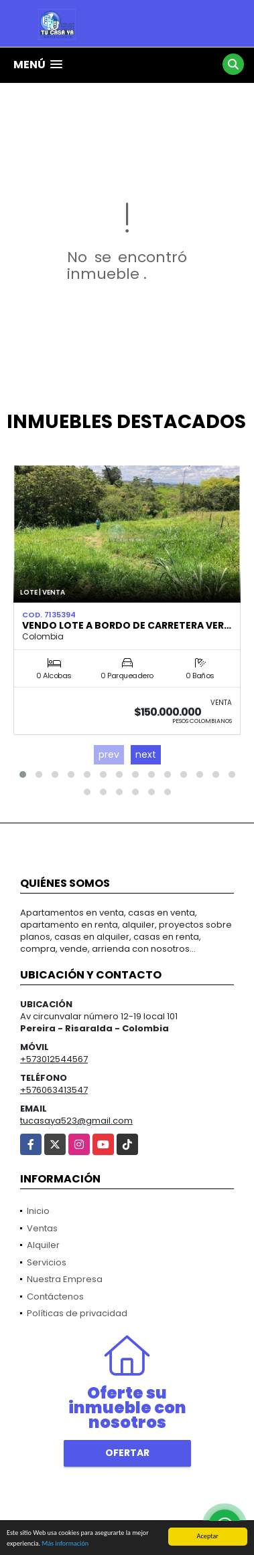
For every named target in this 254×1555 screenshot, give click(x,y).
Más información (65, 1544)
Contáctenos (55, 1296)
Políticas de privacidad (77, 1313)
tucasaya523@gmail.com (76, 1120)
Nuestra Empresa (65, 1279)
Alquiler (43, 1245)
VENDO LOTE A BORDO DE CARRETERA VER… (126, 625)
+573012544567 (54, 1059)
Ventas (42, 1228)
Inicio (38, 1211)
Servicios (46, 1262)
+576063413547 (54, 1089)
